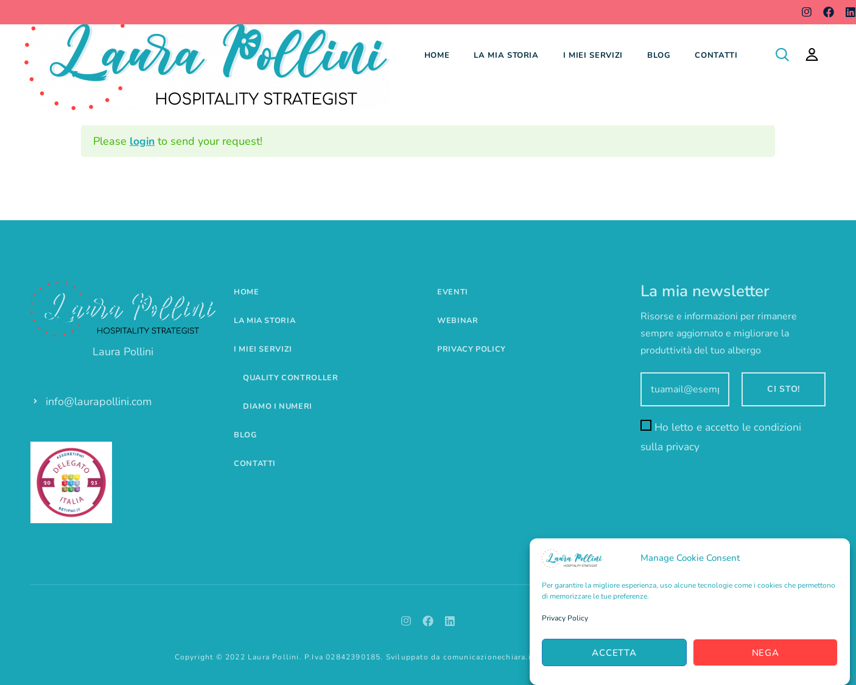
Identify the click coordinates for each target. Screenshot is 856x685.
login (143, 141)
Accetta (614, 653)
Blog (659, 55)
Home (437, 55)
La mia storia (506, 55)
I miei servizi (593, 55)
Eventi (452, 292)
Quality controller (291, 377)
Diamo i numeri (279, 406)
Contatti (716, 55)
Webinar (458, 320)
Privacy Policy (565, 618)
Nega (765, 653)
